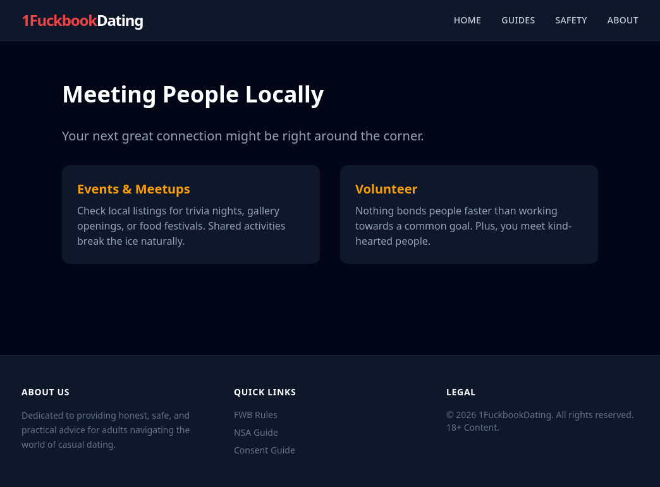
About (623, 20)
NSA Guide (256, 432)
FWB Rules (256, 415)
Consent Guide (264, 450)
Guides (518, 20)
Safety (571, 20)
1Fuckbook (82, 20)
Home (468, 20)
